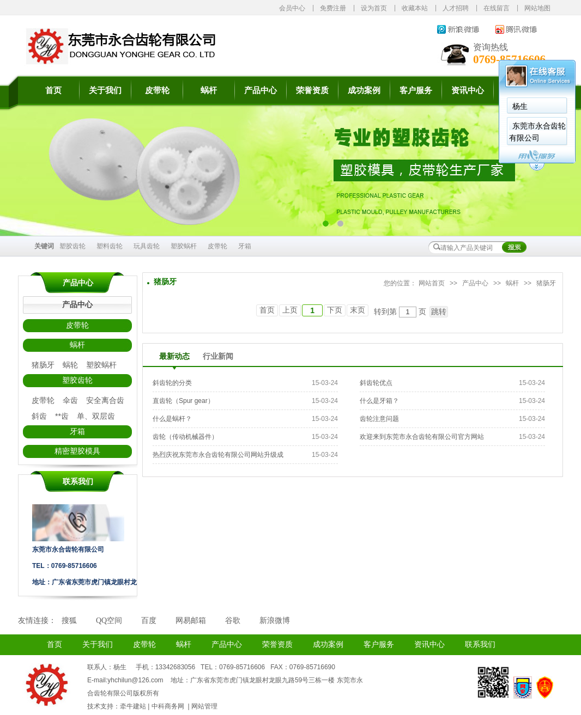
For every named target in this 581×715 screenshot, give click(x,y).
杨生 (520, 106)
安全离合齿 (105, 400)
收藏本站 (415, 8)
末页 (357, 310)
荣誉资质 (312, 90)
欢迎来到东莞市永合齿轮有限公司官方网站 (422, 437)
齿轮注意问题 (379, 419)
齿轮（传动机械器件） (185, 437)
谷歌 (232, 620)
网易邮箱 (190, 620)
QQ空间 (109, 620)
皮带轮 (157, 90)
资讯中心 (467, 90)
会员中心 (292, 8)
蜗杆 (209, 90)
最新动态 (174, 356)
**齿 (62, 416)
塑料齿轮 (109, 246)
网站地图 (537, 8)
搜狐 (69, 620)
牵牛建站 (133, 706)
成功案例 (364, 90)
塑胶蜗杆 (184, 246)
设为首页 (374, 8)
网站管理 (204, 706)
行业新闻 (218, 356)
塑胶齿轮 (72, 246)
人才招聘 (456, 8)
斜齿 (39, 416)
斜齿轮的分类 (172, 383)
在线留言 (496, 8)
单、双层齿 (96, 416)
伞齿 (70, 400)
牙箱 (244, 246)
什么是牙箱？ (379, 401)
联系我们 (480, 644)
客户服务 (416, 90)
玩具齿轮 (147, 246)
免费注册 (333, 8)
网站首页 (432, 283)
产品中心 (260, 90)
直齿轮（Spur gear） (183, 401)
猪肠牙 (43, 364)
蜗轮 (70, 364)
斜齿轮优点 (376, 383)
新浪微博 (274, 620)
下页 (334, 310)
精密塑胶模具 (77, 451)
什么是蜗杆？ (172, 419)
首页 (53, 90)
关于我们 (105, 90)
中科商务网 (168, 706)
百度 (148, 620)
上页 (290, 310)
